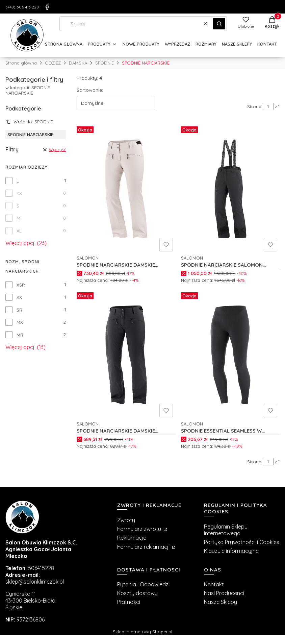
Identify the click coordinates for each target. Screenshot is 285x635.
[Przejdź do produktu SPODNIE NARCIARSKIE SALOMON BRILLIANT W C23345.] (230, 189)
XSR (21, 285)
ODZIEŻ (53, 63)
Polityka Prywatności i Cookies (241, 542)
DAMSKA (78, 63)
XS (19, 193)
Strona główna (21, 63)
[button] (219, 23)
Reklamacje (131, 537)
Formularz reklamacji (144, 546)
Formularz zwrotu (139, 529)
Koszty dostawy (137, 593)
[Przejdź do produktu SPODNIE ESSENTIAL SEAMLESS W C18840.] (230, 355)
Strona (254, 106)
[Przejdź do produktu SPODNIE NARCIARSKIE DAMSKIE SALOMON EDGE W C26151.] (126, 189)
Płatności (128, 602)
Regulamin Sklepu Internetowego (226, 530)
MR (20, 335)
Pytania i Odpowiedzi (143, 584)
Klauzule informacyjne (231, 550)
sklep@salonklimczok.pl (34, 581)
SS (19, 297)
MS (20, 322)
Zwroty (126, 520)
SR (19, 310)
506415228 (41, 568)
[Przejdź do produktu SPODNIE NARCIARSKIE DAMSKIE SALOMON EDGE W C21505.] (126, 355)
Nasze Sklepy (220, 602)
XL (19, 231)
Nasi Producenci (224, 593)
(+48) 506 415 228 (22, 6)
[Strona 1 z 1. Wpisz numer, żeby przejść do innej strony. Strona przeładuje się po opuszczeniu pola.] (268, 106)
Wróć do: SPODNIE (29, 121)
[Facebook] (47, 6)
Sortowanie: (90, 90)
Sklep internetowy (142, 631)
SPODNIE (104, 63)
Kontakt (214, 584)
